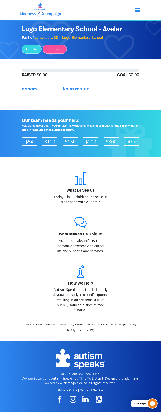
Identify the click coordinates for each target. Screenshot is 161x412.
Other (131, 141)
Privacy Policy (67, 390)
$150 (70, 141)
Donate (31, 49)
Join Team (55, 49)
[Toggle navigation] (137, 10)
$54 (29, 141)
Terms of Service (91, 390)
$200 (90, 141)
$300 (111, 141)
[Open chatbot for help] (142, 403)
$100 (49, 141)
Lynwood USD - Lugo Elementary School (69, 37)
